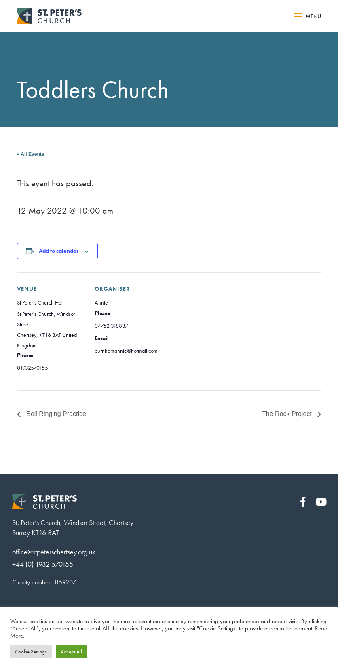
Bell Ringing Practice (55, 413)
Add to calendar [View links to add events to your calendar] (58, 250)
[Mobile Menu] (307, 16)
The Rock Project (287, 413)
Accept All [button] (71, 651)
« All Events (30, 154)
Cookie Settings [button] (31, 651)
